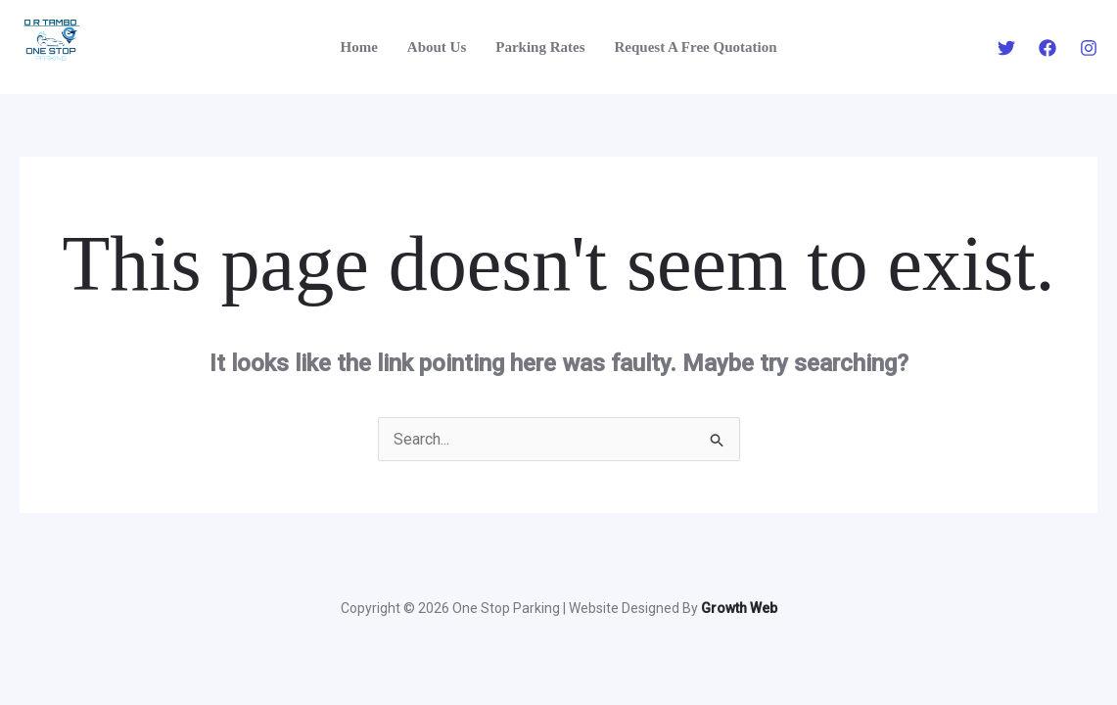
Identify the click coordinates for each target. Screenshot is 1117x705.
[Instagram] (1088, 48)
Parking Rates (539, 47)
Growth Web (739, 608)
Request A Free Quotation (696, 47)
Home (359, 47)
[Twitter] (1006, 48)
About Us (436, 47)
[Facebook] (1047, 48)
